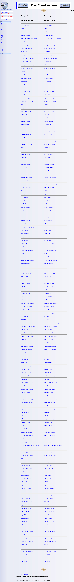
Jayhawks (25, 207)
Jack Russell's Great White (29, 38)
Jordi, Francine (27, 435)
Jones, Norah (26, 395)
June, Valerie (26, 501)
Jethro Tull (26, 283)
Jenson (25, 253)
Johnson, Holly (27, 349)
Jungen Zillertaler (27, 514)
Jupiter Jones (26, 534)
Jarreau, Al (26, 187)
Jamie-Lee (26, 151)
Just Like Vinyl (27, 551)
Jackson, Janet (26, 55)
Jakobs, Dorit (26, 111)
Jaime (24, 104)
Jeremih (25, 270)
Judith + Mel (26, 481)
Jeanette (25, 217)
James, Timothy (27, 141)
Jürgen (25, 538)
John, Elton (26, 329)
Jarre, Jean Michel (27, 184)
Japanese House (27, 177)
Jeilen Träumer (27, 233)
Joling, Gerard (26, 362)
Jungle (25, 518)
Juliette (25, 495)
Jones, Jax (25, 392)
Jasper (25, 194)
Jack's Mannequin (27, 41)
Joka (24, 359)
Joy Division (26, 468)
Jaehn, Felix (26, 88)
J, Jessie (25, 25)
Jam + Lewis (26, 117)
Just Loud (25, 554)
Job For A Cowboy (27, 313)
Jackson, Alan (26, 48)
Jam (24, 114)
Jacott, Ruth (26, 74)
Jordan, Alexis (26, 425)
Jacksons (25, 71)
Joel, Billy (25, 319)
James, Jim (26, 134)
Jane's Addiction (27, 167)
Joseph (25, 452)
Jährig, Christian (27, 101)
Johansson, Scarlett (28, 326)
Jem (24, 237)
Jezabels (25, 293)
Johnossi (25, 339)
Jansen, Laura (26, 174)
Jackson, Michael (27, 65)
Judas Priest (26, 478)
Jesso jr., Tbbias (27, 276)
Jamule (25, 157)
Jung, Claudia (26, 508)
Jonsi (24, 415)
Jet (24, 280)
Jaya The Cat (26, 203)
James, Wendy (26, 144)
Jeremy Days (26, 273)
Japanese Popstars (27, 180)
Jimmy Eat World (27, 303)
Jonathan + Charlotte (28, 376)
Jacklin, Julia (26, 45)
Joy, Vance (26, 471)
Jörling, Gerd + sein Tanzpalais (30, 445)
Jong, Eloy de (26, 409)
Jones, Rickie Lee (27, 399)
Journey (25, 462)
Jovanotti (25, 465)
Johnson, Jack (26, 352)
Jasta (24, 197)
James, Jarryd (26, 131)
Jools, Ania (26, 419)
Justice (25, 557)
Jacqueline (26, 78)
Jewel (24, 289)
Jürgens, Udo (26, 544)
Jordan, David (26, 428)
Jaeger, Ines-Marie (27, 84)
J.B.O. (25, 31)
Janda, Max (26, 164)
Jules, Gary (26, 488)
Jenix (24, 240)
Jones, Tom (26, 405)
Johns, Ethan (26, 342)
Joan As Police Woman (28, 309)
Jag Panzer (26, 91)
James (25, 124)
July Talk (25, 498)
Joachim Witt (26, 306)
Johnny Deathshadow (28, 333)
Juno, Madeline (27, 531)
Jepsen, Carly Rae (27, 260)
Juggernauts (26, 485)
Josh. (24, 458)
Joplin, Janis (26, 422)
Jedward (25, 220)
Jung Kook (26, 505)
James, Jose (26, 137)
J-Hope (25, 28)
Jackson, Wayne (27, 68)
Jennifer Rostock (27, 250)
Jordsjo (25, 438)
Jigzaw (25, 296)
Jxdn (24, 561)
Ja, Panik (25, 35)
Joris (24, 442)
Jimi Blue (25, 299)
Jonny (24, 412)
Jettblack (25, 286)
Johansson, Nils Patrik (28, 323)
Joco (24, 316)
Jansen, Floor (26, 170)
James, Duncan (27, 127)
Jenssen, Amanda (27, 256)
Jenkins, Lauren (27, 243)
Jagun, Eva (26, 98)
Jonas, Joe (25, 369)
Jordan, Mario (26, 432)
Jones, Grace (26, 385)
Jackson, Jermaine (27, 58)
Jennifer (25, 246)
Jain (24, 108)
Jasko (24, 190)
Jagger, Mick (26, 94)
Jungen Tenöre (26, 511)
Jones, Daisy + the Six (28, 382)
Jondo (24, 379)
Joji (24, 356)
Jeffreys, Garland (27, 227)
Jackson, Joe (26, 61)
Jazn (24, 210)
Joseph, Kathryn (27, 455)
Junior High (26, 524)
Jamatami (25, 121)
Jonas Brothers (27, 366)
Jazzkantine (26, 213)
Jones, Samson (26, 402)
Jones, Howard (27, 389)
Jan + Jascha (26, 160)
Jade (24, 81)
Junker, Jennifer (27, 528)
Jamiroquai (26, 154)
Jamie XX (25, 147)
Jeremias (25, 263)
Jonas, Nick (26, 372)
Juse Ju (25, 548)
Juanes (25, 475)
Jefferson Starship (27, 223)
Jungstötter (26, 521)
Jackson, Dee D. (27, 51)
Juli (24, 491)
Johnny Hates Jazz (27, 336)
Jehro (24, 230)
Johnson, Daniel (27, 346)
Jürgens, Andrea (27, 541)
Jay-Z (24, 200)
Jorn (24, 448)
